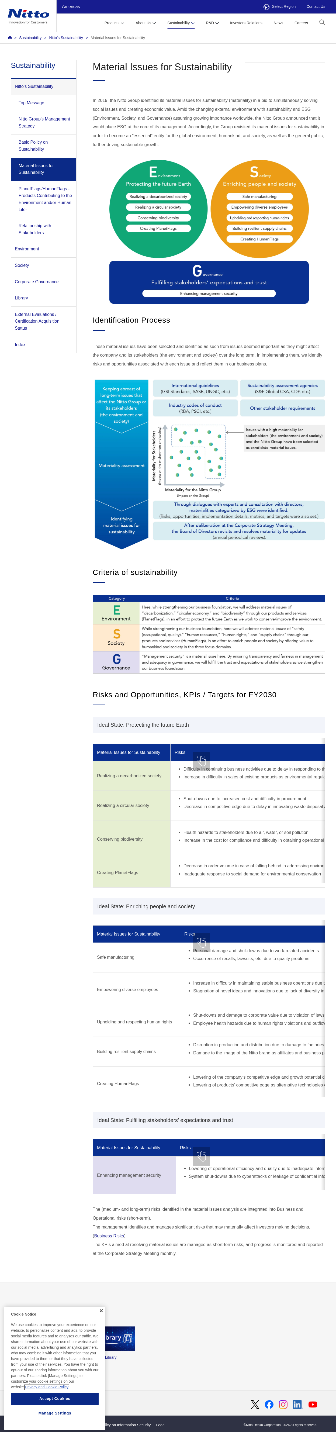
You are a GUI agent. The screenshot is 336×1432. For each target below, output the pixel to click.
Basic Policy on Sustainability (33, 145)
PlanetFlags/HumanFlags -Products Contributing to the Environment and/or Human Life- (45, 199)
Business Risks (109, 1235)
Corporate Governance (37, 282)
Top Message (31, 103)
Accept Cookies (54, 1417)
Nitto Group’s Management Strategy (44, 122)
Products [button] (112, 23)
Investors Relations (246, 23)
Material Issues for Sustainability (118, 38)
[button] (322, 22)
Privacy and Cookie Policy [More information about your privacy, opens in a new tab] (46, 1406)
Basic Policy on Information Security (120, 1425)
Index (20, 344)
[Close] (101, 1329)
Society (22, 265)
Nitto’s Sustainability (66, 38)
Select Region (280, 6)
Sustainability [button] (178, 23)
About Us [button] (143, 23)
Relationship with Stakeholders (35, 229)
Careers (301, 23)
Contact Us (315, 6)
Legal (160, 1425)
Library (21, 298)
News (278, 23)
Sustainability (30, 38)
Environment (27, 249)
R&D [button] (210, 23)
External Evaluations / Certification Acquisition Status (37, 321)
